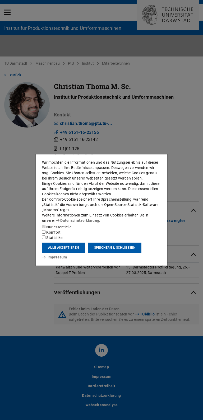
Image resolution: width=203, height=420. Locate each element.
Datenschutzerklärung (77, 220)
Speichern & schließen (114, 247)
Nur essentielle (56, 227)
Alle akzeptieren (63, 247)
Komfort (51, 232)
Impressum (54, 257)
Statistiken (53, 237)
